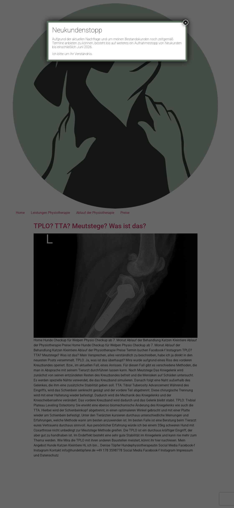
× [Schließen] (185, 22)
